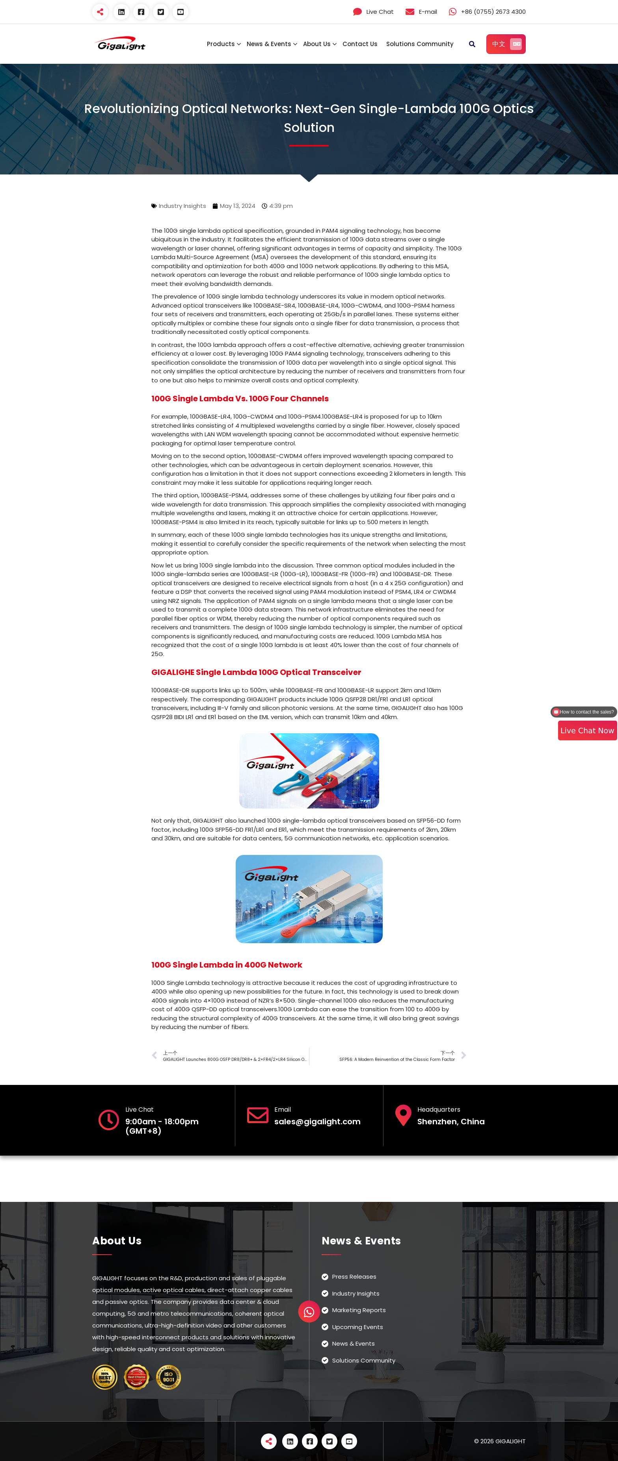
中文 (507, 44)
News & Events (269, 44)
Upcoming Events (357, 1327)
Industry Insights (182, 206)
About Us (317, 44)
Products (221, 44)
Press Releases (354, 1276)
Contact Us (360, 44)
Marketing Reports (359, 1310)
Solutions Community (420, 44)
